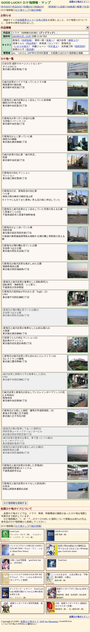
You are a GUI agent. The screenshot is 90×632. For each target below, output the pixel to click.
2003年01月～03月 (21, 36)
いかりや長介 (22, 46)
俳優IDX (27, 7)
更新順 (52, 7)
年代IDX (5, 7)
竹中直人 (53, 46)
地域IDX (38, 7)
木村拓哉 (26, 40)
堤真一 (49, 40)
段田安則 (79, 46)
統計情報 (36, 10)
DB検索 (71, 7)
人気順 (61, 7)
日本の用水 (42, 20)
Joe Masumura (51, 621)
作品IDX (16, 7)
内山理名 (31, 43)
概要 (79, 7)
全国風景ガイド (25, 20)
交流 (86, 7)
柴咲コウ (73, 40)
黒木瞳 (30, 49)
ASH (42, 621)
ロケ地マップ (22, 10)
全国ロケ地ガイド (29, 621)
